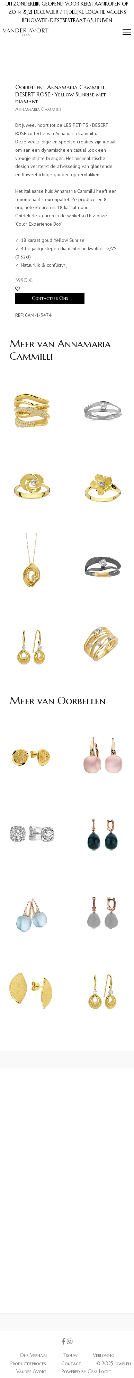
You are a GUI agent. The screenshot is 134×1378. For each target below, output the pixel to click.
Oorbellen (81, 700)
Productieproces (28, 1363)
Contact (71, 1363)
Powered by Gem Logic (86, 1371)
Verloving (103, 1355)
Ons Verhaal (34, 1355)
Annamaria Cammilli (38, 109)
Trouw (71, 1355)
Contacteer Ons (50, 298)
